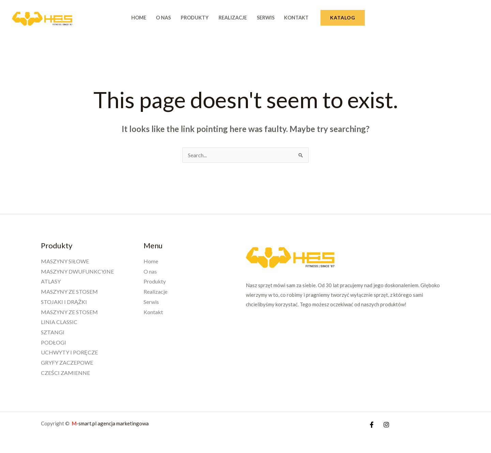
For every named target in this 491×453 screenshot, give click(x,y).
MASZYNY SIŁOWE (65, 261)
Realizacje (233, 17)
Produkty (195, 17)
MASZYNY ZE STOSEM (69, 291)
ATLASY (51, 281)
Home (138, 17)
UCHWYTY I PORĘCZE (69, 352)
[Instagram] (386, 425)
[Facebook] (372, 425)
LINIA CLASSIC (59, 322)
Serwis (265, 17)
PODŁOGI (53, 342)
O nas (163, 17)
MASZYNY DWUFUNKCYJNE (77, 271)
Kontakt (296, 17)
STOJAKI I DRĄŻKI (64, 301)
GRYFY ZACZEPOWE (67, 362)
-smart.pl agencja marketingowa (111, 423)
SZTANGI (52, 332)
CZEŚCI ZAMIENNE (65, 372)
